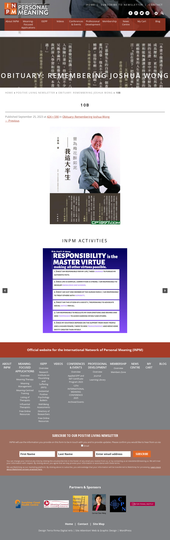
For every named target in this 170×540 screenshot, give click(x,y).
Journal (97, 375)
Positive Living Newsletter (35, 92)
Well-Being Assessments (43, 406)
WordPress (125, 530)
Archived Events (76, 401)
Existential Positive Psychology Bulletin (43, 396)
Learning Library (97, 379)
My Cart (141, 21)
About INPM (12, 21)
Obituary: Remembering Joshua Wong (85, 92)
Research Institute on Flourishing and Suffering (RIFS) (43, 380)
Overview (25, 375)
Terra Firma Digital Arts (60, 530)
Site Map (98, 524)
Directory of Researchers (44, 413)
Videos (60, 21)
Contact (156, 4)
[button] (4, 290)
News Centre (126, 23)
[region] (85, 290)
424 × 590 (53, 117)
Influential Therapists (25, 406)
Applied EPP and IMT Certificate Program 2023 (76, 378)
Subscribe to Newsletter (122, 4)
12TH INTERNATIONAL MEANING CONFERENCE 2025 (76, 391)
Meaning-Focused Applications (28, 24)
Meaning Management (25, 385)
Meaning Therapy (25, 379)
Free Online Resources (25, 413)
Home (90, 4)
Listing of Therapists (25, 399)
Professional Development (92, 23)
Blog (157, 21)
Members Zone (118, 372)
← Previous (12, 121)
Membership (109, 21)
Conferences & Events (76, 23)
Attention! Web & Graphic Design (98, 530)
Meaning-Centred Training (25, 392)
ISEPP (44, 21)
